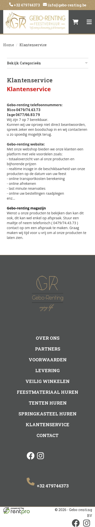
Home (8, 45)
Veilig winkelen (47, 381)
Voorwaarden (48, 360)
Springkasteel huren (47, 414)
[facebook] (31, 460)
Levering (47, 370)
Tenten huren (48, 403)
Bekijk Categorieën (47, 63)
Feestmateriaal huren (47, 392)
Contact (47, 435)
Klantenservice (47, 424)
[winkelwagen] (75, 22)
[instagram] (40, 460)
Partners (47, 349)
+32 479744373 (26, 5)
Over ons (47, 338)
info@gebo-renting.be (66, 5)
